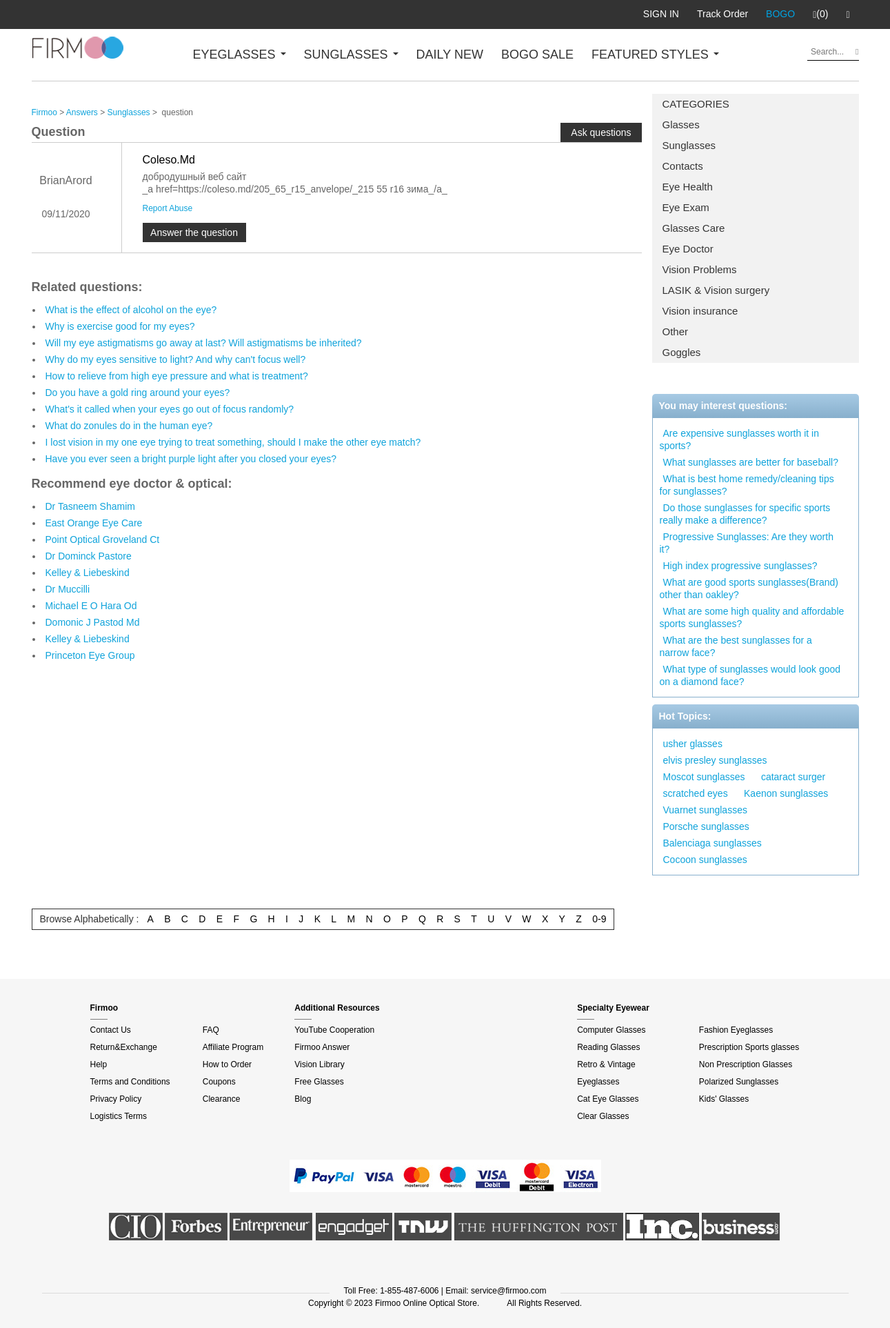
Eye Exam (686, 207)
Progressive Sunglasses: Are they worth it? (746, 543)
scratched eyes (695, 793)
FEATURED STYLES (655, 54)
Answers (82, 112)
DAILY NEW (449, 54)
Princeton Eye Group (90, 655)
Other (676, 331)
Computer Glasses (611, 1030)
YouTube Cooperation (334, 1030)
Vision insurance (700, 311)
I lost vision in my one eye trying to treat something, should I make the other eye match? (233, 442)
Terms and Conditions (130, 1082)
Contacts (683, 166)
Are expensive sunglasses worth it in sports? (739, 439)
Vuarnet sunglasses (705, 809)
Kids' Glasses (724, 1099)
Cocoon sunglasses (705, 859)
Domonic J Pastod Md (92, 622)
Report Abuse (168, 208)
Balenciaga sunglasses (712, 843)
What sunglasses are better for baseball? (750, 462)
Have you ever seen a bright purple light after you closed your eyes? (191, 458)
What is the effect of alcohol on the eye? (131, 309)
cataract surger (793, 776)
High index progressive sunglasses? (740, 565)
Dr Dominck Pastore (88, 556)
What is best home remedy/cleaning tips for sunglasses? (747, 485)
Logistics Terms (118, 1116)
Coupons (219, 1082)
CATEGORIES (696, 104)
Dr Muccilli (67, 589)
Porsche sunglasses (706, 826)
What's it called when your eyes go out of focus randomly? (169, 409)
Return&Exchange (123, 1047)
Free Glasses (318, 1082)
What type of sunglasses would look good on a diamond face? (750, 675)
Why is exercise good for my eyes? (120, 326)
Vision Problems (700, 269)
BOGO (780, 13)
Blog (302, 1099)
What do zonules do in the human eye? (129, 425)
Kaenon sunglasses (786, 793)
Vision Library (319, 1064)
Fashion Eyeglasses (736, 1030)
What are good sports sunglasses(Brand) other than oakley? (749, 588)
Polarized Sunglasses (738, 1082)
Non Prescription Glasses (745, 1064)
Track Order (722, 13)
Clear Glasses (603, 1116)
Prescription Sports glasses (749, 1047)
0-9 (599, 918)
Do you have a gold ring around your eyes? (137, 392)
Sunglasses (689, 145)
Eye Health (688, 186)
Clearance (222, 1099)
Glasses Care (694, 228)
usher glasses (692, 743)
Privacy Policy (116, 1099)
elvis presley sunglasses (715, 760)
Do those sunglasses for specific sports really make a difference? (745, 514)
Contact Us (110, 1030)
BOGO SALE (537, 54)
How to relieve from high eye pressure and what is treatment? (176, 375)
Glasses (681, 124)
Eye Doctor (688, 249)
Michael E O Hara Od (91, 605)
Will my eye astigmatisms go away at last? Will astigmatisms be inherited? (203, 342)
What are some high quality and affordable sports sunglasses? (752, 617)
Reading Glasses (608, 1047)
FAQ (211, 1030)
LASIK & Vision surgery (716, 290)
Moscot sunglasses (704, 776)
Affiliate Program (233, 1047)
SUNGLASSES (351, 54)
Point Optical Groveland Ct (102, 539)
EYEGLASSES (239, 54)
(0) (820, 14)
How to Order (227, 1064)
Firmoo (44, 112)
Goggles (682, 352)
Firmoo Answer (322, 1047)
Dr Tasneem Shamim (90, 506)
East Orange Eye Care (94, 522)
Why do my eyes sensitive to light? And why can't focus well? (175, 359)
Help (99, 1064)
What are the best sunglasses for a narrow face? (736, 646)
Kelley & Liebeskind (87, 572)
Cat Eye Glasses (607, 1099)
